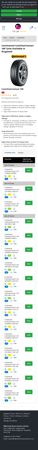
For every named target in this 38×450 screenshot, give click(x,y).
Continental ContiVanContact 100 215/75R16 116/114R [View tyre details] (11, 350)
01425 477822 (15, 436)
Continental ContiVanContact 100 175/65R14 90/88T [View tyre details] (11, 171)
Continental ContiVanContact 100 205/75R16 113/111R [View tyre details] (11, 307)
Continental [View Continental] (20, 38)
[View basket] (30, 28)
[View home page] (19, 26)
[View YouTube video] (3, 92)
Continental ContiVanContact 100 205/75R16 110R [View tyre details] (11, 293)
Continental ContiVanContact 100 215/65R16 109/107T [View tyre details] (11, 336)
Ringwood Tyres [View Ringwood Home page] (9, 413)
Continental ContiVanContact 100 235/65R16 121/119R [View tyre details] (11, 393)
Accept (19, 11)
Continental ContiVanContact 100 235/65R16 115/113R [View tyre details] (11, 379)
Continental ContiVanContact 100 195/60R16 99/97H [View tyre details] (11, 236)
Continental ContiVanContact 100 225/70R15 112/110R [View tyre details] (11, 204)
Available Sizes (10, 153)
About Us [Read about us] (19, 413)
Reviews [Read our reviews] (26, 413)
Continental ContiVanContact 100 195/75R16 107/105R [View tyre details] (11, 265)
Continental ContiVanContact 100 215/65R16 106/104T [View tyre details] (11, 322)
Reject (19, 15)
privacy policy (29, 7)
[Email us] (21, 439)
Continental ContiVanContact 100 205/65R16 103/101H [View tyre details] (11, 279)
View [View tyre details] (28, 170)
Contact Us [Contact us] (7, 418)
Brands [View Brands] (12, 38)
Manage (19, 19)
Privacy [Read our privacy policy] (6, 416)
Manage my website (10, 421)
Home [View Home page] (5, 38)
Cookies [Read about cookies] (25, 416)
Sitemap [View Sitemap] (18, 416)
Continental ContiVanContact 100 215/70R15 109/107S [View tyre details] (11, 189)
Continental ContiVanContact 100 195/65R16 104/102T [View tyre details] (11, 250)
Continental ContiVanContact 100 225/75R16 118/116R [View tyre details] (11, 364)
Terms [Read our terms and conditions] (12, 416)
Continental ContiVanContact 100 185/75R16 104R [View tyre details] (11, 222)
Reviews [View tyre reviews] (20, 153)
